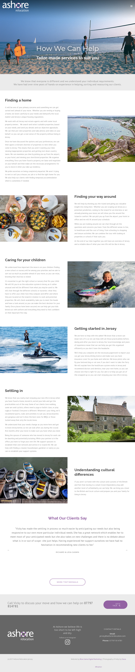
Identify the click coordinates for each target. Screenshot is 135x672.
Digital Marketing (95, 659)
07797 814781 (115, 640)
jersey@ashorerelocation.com (113, 636)
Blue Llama (84, 659)
